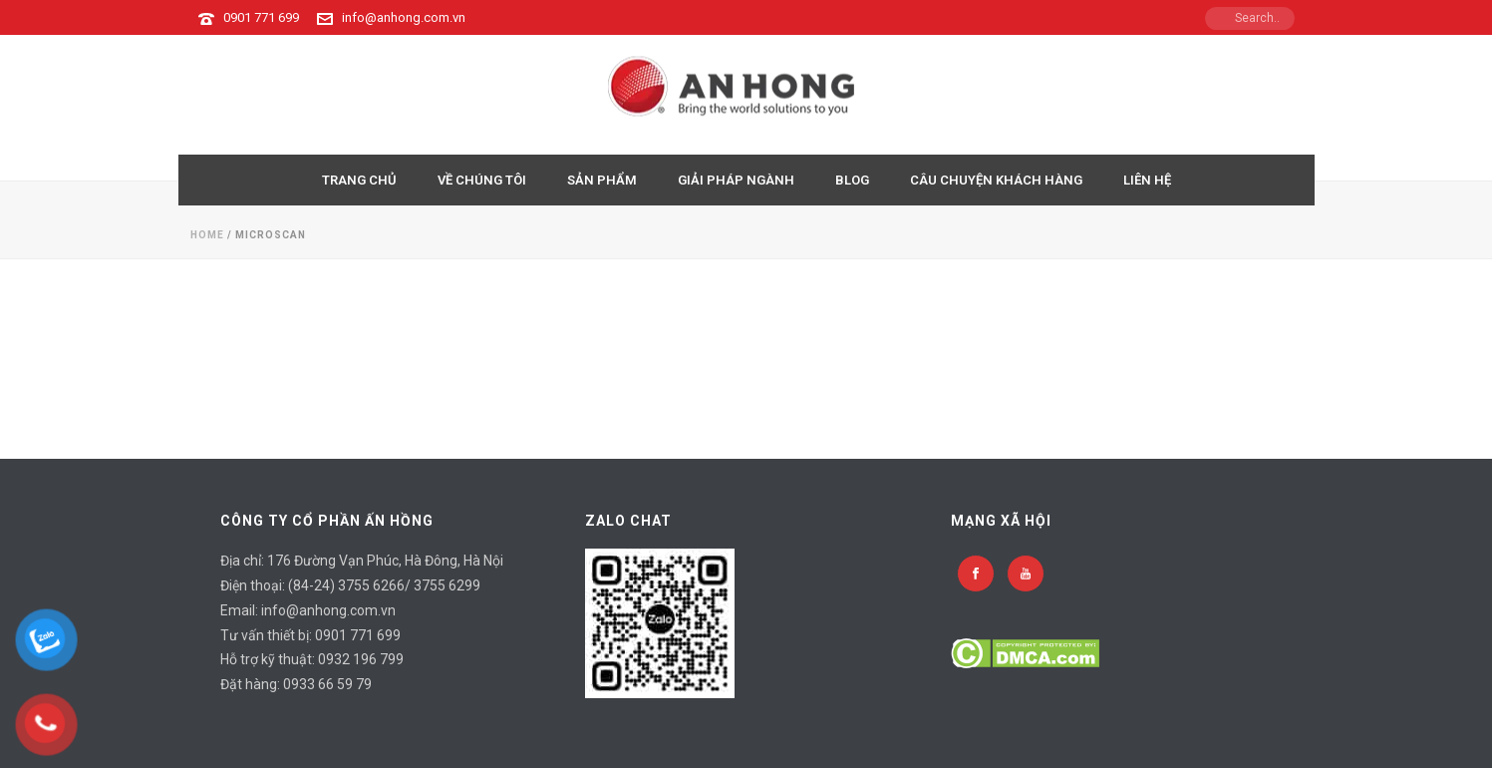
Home (207, 234)
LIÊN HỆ (1147, 180)
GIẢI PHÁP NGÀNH (736, 180)
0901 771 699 (261, 17)
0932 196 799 (361, 659)
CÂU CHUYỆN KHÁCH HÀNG (996, 180)
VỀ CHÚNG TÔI (482, 180)
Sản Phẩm (602, 180)
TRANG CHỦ (359, 180)
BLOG (852, 180)
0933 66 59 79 (327, 684)
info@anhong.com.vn (403, 17)
